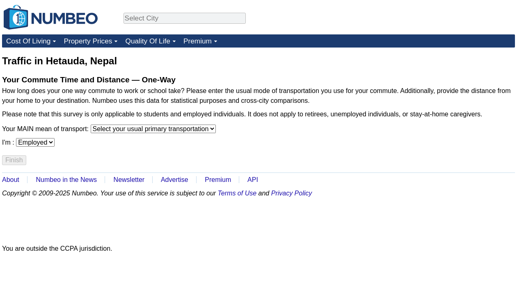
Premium (197, 41)
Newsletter (129, 179)
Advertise (174, 179)
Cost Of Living (28, 41)
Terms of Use (237, 193)
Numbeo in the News (66, 179)
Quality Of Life (147, 41)
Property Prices (88, 41)
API (252, 179)
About (10, 179)
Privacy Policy (291, 193)
